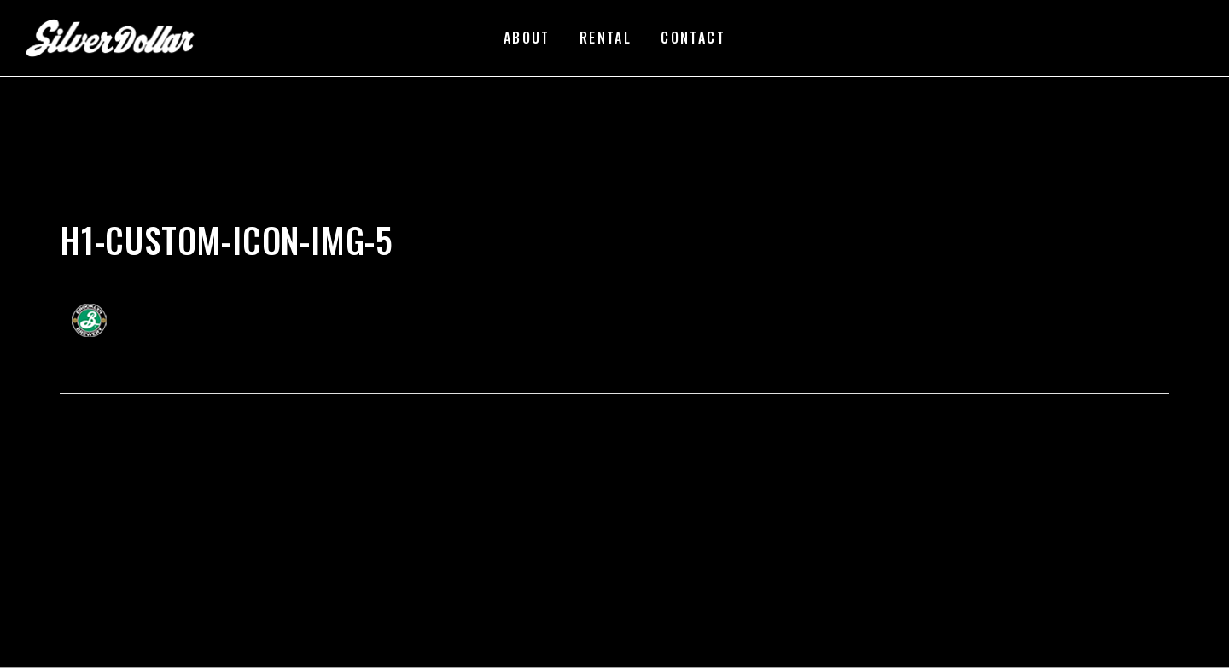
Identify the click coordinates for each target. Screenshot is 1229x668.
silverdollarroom (120, 212)
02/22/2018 (215, 212)
